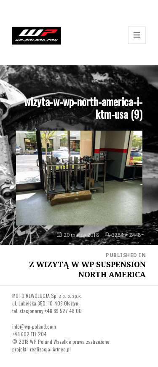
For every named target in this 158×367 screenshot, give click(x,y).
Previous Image (74, 81)
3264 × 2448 (126, 234)
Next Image (121, 81)
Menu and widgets (137, 43)
